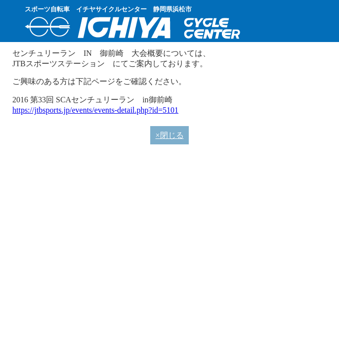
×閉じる (169, 135)
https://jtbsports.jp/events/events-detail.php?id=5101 (95, 110)
